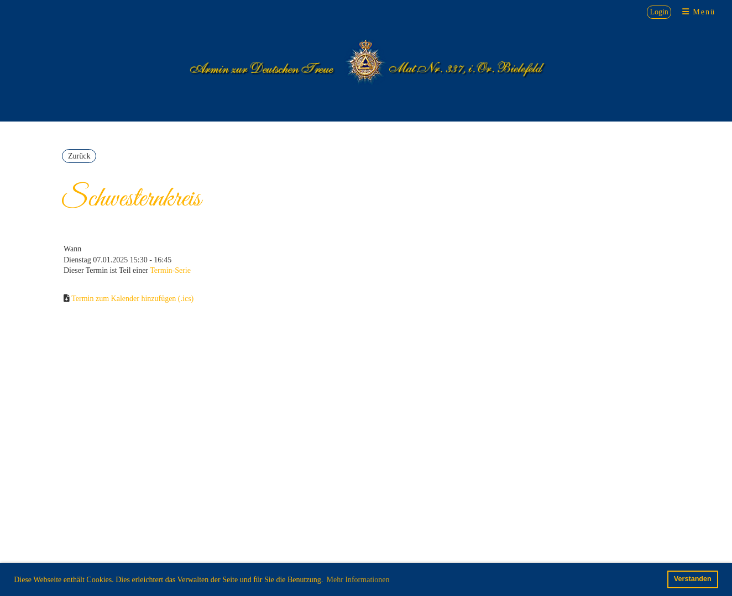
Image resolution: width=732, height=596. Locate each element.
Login (659, 12)
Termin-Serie (170, 270)
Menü (698, 12)
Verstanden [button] (693, 579)
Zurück (79, 156)
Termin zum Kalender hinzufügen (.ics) (132, 298)
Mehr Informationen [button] (357, 580)
